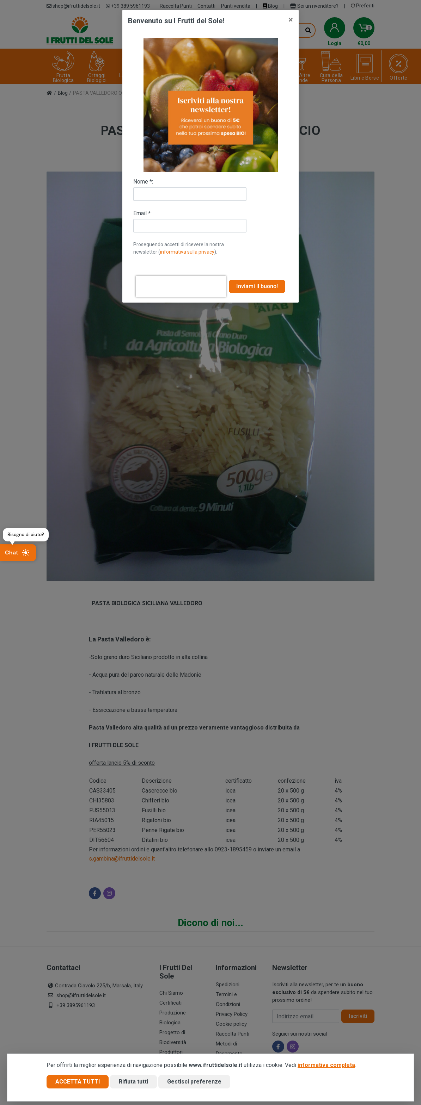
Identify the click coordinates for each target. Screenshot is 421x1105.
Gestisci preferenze (194, 1081)
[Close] (291, 20)
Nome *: (143, 181)
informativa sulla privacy (187, 252)
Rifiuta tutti (133, 1081)
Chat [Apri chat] (17, 553)
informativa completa (326, 1065)
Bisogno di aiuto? (25, 535)
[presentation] (181, 286)
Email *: (142, 213)
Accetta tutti (77, 1081)
